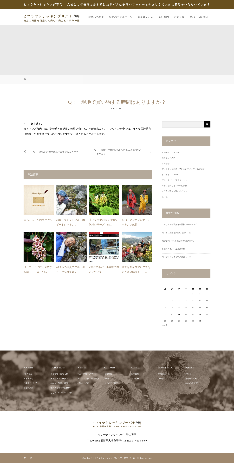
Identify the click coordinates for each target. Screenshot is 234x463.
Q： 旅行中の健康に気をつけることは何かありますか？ (118, 152)
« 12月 (164, 325)
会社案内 (163, 17)
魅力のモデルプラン (120, 17)
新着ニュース (164, 374)
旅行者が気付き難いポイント (174, 191)
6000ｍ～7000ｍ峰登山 (60, 383)
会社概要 (108, 374)
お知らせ (165, 163)
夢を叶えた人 (145, 17)
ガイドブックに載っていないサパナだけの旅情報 (183, 169)
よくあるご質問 (111, 383)
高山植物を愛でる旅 (59, 374)
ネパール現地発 (199, 17)
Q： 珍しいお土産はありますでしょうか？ (55, 152)
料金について (110, 378)
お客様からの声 (168, 158)
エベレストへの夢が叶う (38, 219)
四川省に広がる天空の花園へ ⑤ (176, 233)
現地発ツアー (191, 378)
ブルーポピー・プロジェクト (174, 180)
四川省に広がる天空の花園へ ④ (176, 257)
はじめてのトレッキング (61, 392)
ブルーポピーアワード (87, 374)
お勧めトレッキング (170, 152)
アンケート (136, 378)
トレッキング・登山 (170, 174)
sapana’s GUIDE (191, 383)
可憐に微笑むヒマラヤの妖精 (174, 186)
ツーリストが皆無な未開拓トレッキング (179, 224)
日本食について (30, 383)
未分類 (165, 197)
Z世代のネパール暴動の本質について (178, 241)
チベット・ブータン (59, 378)
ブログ (161, 378)
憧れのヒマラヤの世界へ (61, 388)
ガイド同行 (28, 378)
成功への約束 (96, 17)
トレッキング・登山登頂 (88, 378)
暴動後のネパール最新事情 (173, 249)
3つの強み (28, 374)
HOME (188, 374)
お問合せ (179, 17)
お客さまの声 (83, 383)
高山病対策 (28, 388)
